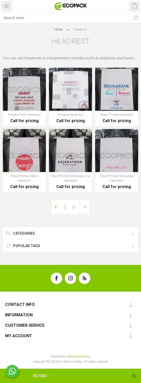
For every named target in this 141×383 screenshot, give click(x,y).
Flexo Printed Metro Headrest (24, 178)
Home (58, 29)
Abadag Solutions (79, 356)
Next (84, 207)
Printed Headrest (70, 114)
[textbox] (65, 18)
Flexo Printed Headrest (116, 114)
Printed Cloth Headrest (24, 114)
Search (136, 18)
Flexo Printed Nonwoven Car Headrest (70, 178)
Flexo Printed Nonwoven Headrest (117, 178)
